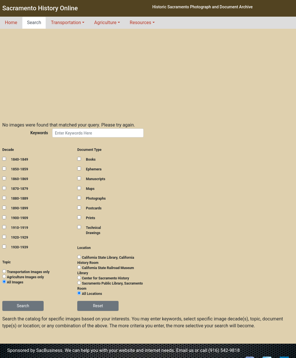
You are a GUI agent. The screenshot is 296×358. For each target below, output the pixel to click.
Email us (185, 350)
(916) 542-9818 (224, 350)
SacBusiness (49, 350)
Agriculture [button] (105, 22)
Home (11, 22)
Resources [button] (140, 22)
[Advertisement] (148, 72)
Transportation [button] (66, 22)
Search (34, 22)
